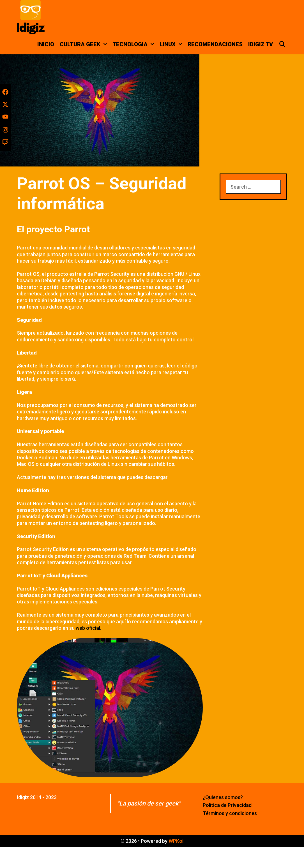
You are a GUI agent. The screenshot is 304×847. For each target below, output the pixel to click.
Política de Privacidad (227, 805)
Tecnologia (134, 44)
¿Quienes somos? (223, 797)
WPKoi (176, 841)
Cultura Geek (85, 44)
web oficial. (88, 628)
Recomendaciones (215, 44)
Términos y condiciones (230, 813)
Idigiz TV (260, 44)
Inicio (45, 44)
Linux (172, 44)
